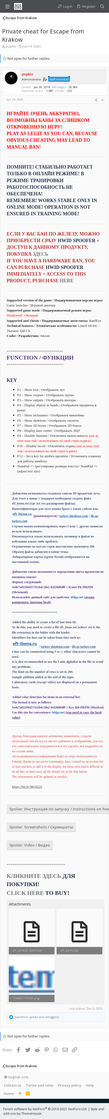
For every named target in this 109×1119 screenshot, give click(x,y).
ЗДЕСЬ (40, 254)
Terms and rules (39, 1085)
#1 (102, 100)
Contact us (12, 1085)
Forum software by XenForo (45, 1109)
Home (9, 1093)
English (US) (16, 1077)
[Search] (102, 6)
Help (90, 1085)
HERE (92, 326)
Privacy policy (69, 1085)
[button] (7, 6)
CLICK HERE (25, 893)
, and (36, 1017)
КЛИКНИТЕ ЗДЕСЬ (34, 876)
